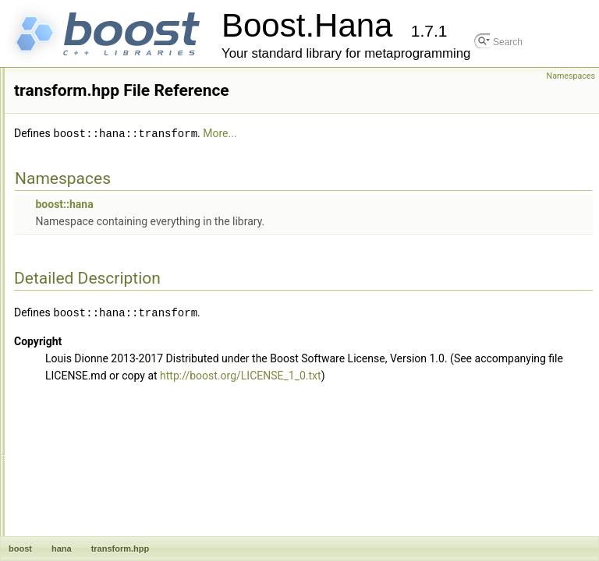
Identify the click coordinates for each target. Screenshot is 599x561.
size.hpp (81, 69)
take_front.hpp (94, 223)
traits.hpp (83, 292)
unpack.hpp (88, 429)
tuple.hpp (83, 326)
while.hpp (84, 480)
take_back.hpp (94, 206)
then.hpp (82, 275)
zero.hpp (82, 497)
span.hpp (83, 120)
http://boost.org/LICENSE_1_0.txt (336, 413)
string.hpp (84, 137)
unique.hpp (87, 412)
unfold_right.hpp (97, 377)
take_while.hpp (95, 240)
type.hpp (82, 343)
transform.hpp (93, 309)
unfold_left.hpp (95, 360)
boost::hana (274, 225)
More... (430, 155)
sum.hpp (82, 172)
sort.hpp (80, 103)
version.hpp (88, 463)
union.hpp (84, 395)
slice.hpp (82, 86)
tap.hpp (79, 257)
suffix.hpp (84, 155)
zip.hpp (79, 515)
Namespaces (571, 76)
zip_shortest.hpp (98, 532)
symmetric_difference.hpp (117, 189)
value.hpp (84, 446)
